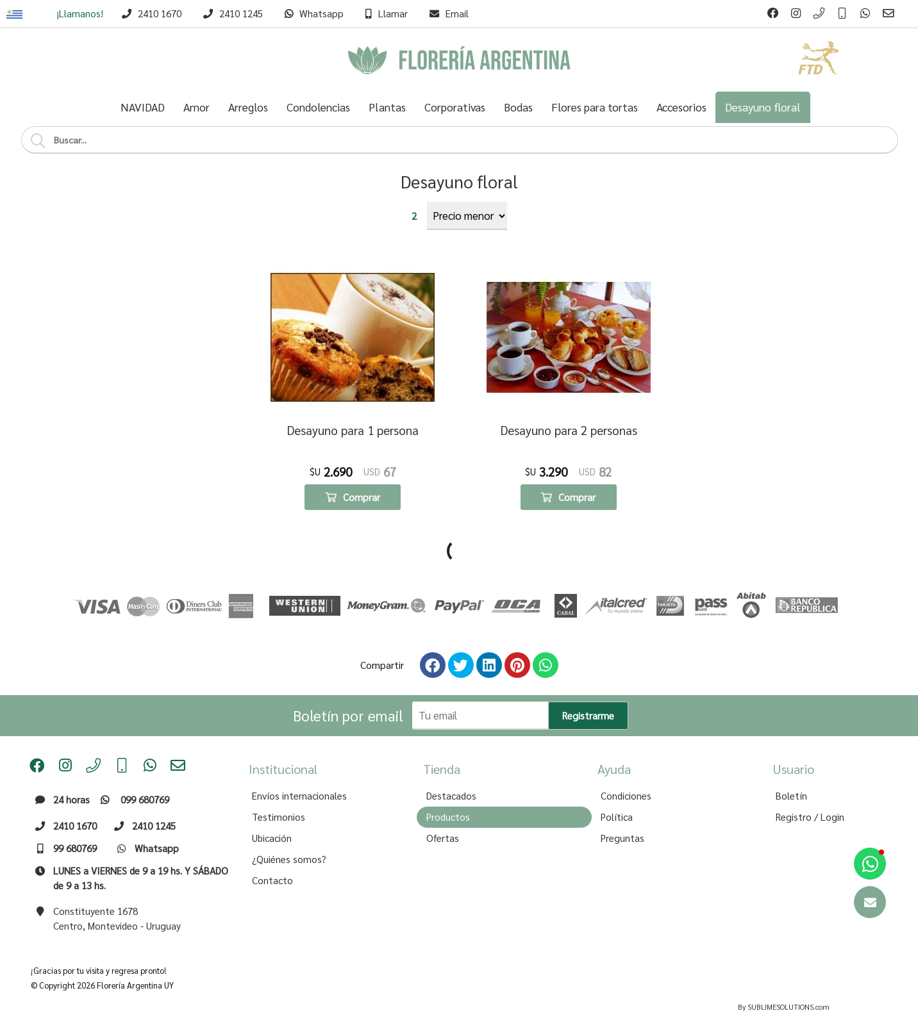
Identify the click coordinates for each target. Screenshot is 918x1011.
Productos (448, 792)
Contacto (272, 856)
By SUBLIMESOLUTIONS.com (784, 982)
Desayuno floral (459, 181)
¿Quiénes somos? (289, 834)
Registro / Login (810, 792)
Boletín (791, 771)
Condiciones (626, 771)
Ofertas (442, 813)
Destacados (451, 771)
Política (617, 792)
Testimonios (278, 792)
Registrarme (588, 691)
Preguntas (622, 813)
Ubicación (272, 813)
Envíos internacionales (299, 771)
